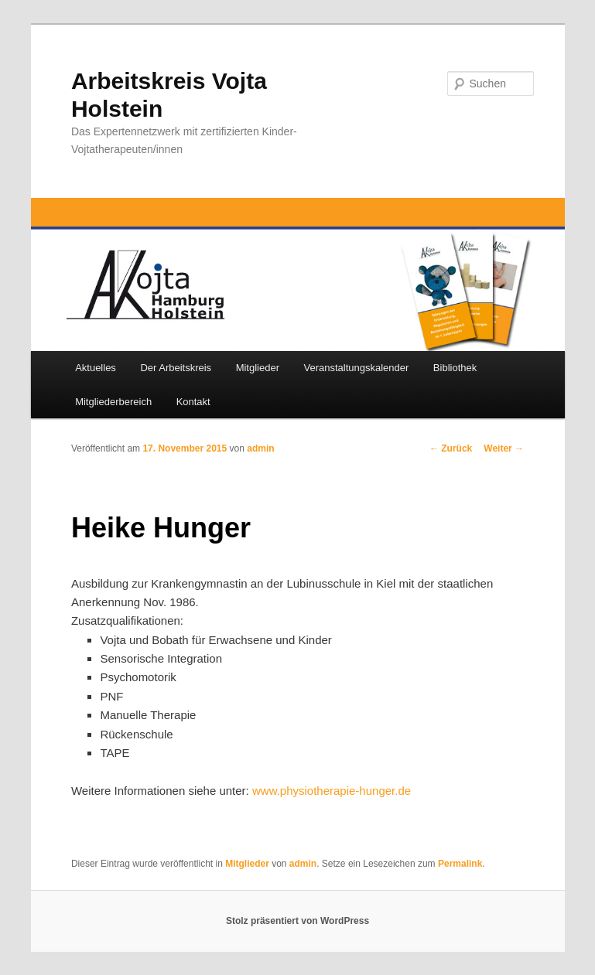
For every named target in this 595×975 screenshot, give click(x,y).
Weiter (504, 448)
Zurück (450, 448)
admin (260, 448)
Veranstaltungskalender (356, 367)
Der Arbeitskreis (175, 367)
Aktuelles (95, 367)
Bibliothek (455, 367)
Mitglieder (257, 367)
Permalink (460, 863)
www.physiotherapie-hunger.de (331, 790)
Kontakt (193, 401)
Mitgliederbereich (113, 401)
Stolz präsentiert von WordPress (297, 920)
